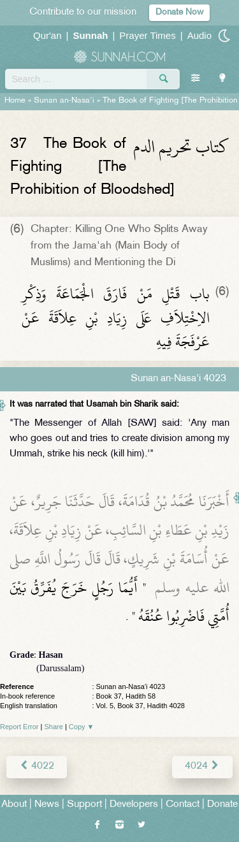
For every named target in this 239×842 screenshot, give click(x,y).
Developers (134, 804)
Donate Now (179, 12)
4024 (202, 766)
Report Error (19, 726)
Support (84, 804)
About (14, 804)
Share (54, 726)
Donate (222, 804)
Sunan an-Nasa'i (64, 101)
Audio (199, 35)
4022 (36, 766)
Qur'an (47, 35)
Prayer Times (147, 35)
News (46, 804)
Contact (182, 804)
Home (14, 101)
